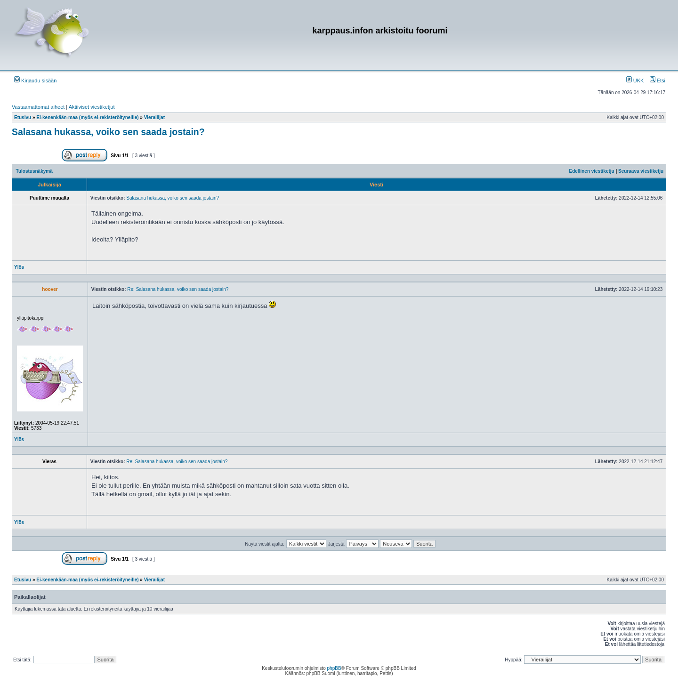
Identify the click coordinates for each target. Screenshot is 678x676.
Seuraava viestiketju (640, 171)
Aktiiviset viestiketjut (92, 107)
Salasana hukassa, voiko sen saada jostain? (108, 132)
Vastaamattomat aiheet (38, 107)
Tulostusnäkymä (34, 171)
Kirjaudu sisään (35, 80)
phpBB (334, 668)
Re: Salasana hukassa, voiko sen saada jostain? (177, 289)
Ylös (19, 267)
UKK (635, 80)
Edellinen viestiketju (591, 171)
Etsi (657, 80)
